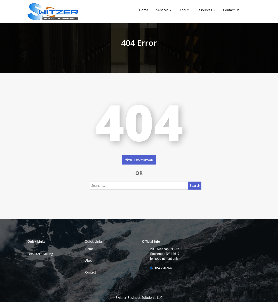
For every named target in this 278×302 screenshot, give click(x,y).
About (184, 10)
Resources (204, 10)
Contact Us (231, 10)
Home (143, 10)
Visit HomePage (139, 160)
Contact (90, 272)
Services (162, 10)
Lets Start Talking (40, 254)
